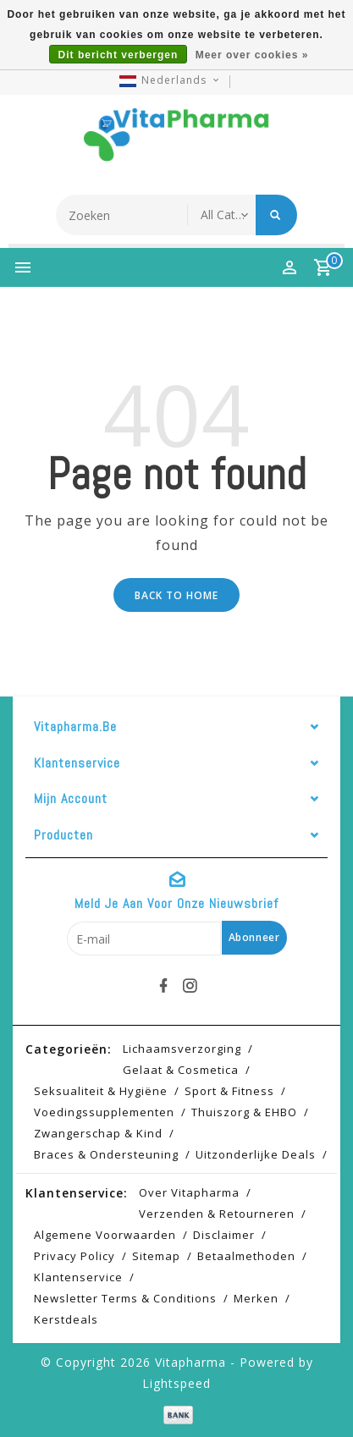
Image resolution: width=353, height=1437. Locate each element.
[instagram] (190, 985)
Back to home (176, 595)
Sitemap (156, 1256)
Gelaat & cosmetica (181, 1069)
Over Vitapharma (189, 1192)
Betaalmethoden (246, 1256)
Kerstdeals (66, 1319)
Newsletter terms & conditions (125, 1298)
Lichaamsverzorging (182, 1048)
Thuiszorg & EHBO (244, 1112)
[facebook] (163, 985)
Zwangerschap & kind (98, 1133)
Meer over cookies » (252, 55)
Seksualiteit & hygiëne (101, 1090)
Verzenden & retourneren (217, 1213)
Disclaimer (224, 1234)
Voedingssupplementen (104, 1112)
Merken (256, 1298)
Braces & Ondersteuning (106, 1154)
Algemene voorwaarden (105, 1234)
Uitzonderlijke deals (256, 1154)
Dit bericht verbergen (118, 55)
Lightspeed (176, 1383)
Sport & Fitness (229, 1090)
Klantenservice (78, 1277)
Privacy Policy (74, 1256)
